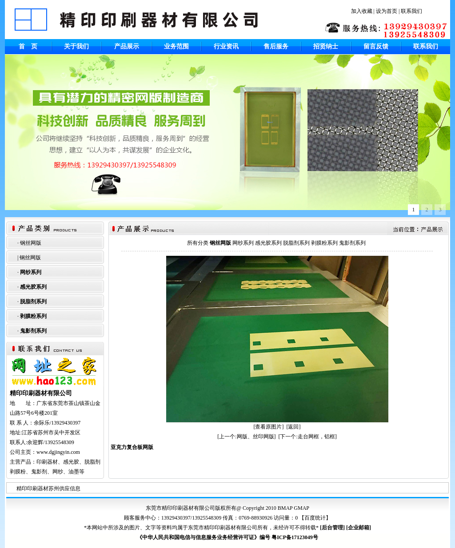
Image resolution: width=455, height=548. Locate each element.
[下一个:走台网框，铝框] (308, 436)
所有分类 (197, 243)
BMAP (285, 508)
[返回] (294, 427)
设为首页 (386, 11)
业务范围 (176, 46)
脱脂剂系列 (33, 301)
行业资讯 (226, 46)
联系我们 (411, 11)
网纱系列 (30, 272)
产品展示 (126, 46)
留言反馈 (375, 46)
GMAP (301, 508)
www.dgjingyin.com (58, 452)
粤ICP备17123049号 (294, 537)
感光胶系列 (33, 287)
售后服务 (275, 46)
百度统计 (315, 518)
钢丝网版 (30, 243)
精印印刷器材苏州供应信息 (48, 488)
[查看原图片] (269, 427)
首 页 (28, 46)
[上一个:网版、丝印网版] (246, 436)
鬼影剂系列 (33, 331)
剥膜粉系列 (33, 316)
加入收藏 (361, 11)
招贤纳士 (325, 46)
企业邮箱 (358, 527)
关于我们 (76, 46)
